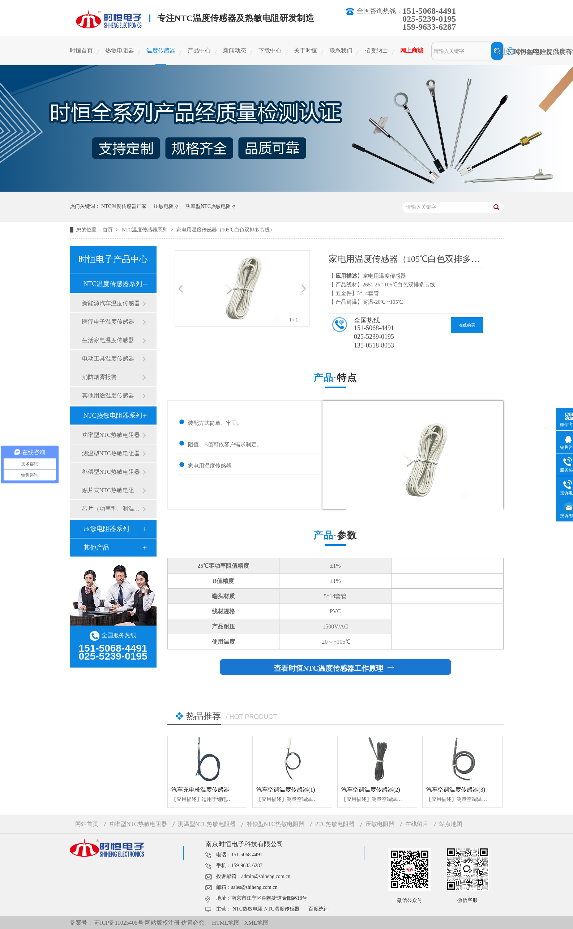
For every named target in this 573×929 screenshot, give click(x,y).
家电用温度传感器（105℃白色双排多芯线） (225, 230)
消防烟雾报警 (99, 377)
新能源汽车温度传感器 (111, 303)
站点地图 (450, 824)
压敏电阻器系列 (106, 528)
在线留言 (416, 824)
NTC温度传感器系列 (145, 230)
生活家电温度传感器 (108, 340)
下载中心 (270, 50)
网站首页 (86, 824)
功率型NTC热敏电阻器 (210, 206)
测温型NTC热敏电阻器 (111, 453)
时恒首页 (81, 50)
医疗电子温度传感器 (108, 322)
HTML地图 (226, 923)
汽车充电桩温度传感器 (200, 790)
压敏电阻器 (166, 206)
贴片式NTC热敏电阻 (108, 490)
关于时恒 (305, 50)
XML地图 (256, 923)
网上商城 (411, 50)
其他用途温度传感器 (108, 395)
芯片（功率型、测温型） (112, 509)
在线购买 (467, 325)
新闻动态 (234, 50)
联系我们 (340, 50)
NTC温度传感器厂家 (124, 206)
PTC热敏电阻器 (335, 824)
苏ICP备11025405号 (119, 923)
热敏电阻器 (119, 50)
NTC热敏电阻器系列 (113, 415)
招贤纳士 (376, 50)
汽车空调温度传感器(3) (455, 790)
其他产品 (97, 547)
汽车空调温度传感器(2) (370, 790)
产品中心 (199, 50)
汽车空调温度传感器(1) (285, 790)
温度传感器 (160, 50)
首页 (108, 230)
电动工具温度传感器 (108, 358)
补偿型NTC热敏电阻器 (111, 472)
